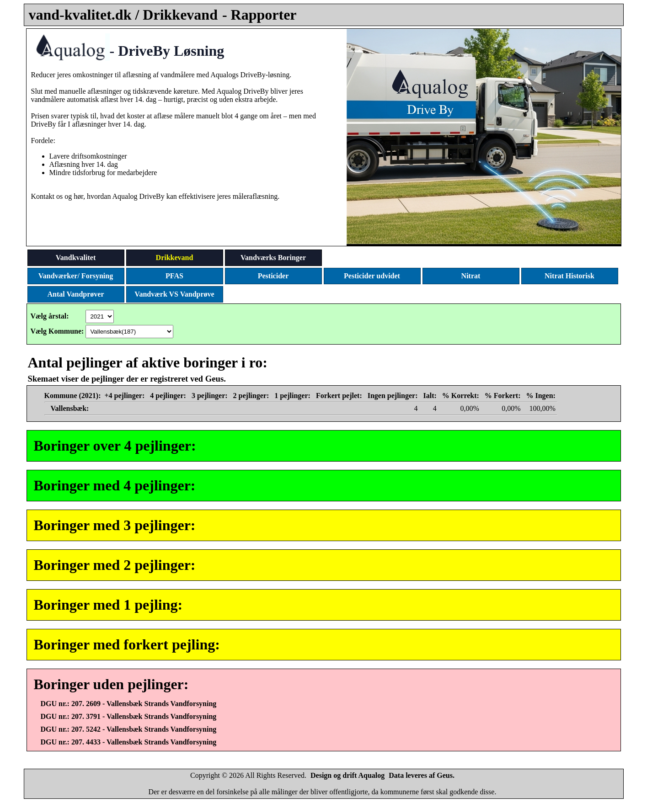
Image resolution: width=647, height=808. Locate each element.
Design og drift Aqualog (347, 775)
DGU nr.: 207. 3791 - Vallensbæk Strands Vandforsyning (129, 716)
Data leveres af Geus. (422, 775)
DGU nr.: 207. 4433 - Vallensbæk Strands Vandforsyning (129, 742)
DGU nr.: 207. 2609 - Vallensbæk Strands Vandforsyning (129, 703)
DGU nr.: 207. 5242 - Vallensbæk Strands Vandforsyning (129, 729)
